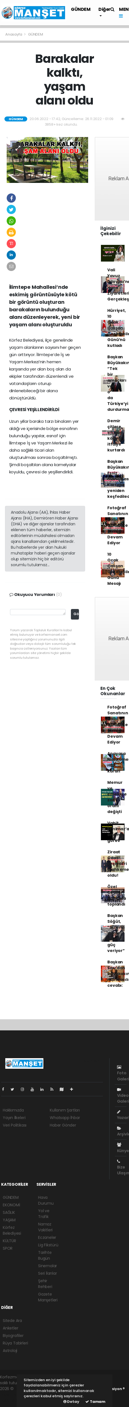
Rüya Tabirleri (15, 1343)
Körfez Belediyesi (12, 1230)
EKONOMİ (11, 1205)
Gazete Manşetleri (48, 1297)
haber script (11, 1400)
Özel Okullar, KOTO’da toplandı (116, 895)
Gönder (76, 613)
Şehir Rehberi (45, 1283)
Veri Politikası (14, 1125)
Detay (71, 1401)
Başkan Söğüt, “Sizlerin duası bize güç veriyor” (116, 933)
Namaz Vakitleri (45, 1227)
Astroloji (10, 1350)
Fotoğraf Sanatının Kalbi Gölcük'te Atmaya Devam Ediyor (117, 525)
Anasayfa (14, 34)
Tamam (95, 1401)
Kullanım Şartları (65, 1110)
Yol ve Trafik (43, 1213)
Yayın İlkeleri (14, 1117)
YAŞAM (9, 1220)
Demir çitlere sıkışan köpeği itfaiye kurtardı (116, 435)
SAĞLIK (9, 1212)
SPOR (8, 1248)
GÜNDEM (81, 9)
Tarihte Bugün (45, 1255)
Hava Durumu (46, 1200)
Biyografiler (13, 1335)
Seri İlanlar (47, 1273)
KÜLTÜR (9, 1241)
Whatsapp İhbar (65, 1117)
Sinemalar (47, 1266)
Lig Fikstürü (48, 1245)
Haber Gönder (63, 1125)
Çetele (114, 253)
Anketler (10, 1328)
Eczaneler (47, 1237)
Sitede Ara (12, 1320)
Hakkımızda (13, 1110)
